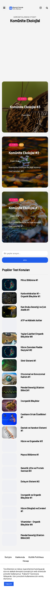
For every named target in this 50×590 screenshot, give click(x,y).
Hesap (26, 561)
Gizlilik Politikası (36, 557)
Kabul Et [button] (9, 584)
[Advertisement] (25, 55)
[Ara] (25, 253)
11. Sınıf (22, 99)
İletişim (8, 557)
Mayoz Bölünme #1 (30, 454)
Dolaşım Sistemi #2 (30, 481)
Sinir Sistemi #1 (28, 360)
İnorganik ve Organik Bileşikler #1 (31, 496)
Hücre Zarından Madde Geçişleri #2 (31, 348)
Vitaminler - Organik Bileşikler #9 (30, 523)
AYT (30, 99)
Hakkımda (20, 557)
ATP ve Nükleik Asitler (31, 320)
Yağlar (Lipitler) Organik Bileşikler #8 (32, 335)
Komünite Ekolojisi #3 (25, 107)
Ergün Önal (26, 115)
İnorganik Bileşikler (30, 401)
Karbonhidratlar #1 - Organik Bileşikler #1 (30, 295)
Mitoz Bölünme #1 (29, 280)
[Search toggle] (46, 7)
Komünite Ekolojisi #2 (24, 153)
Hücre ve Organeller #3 (32, 441)
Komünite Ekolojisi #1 (23, 208)
